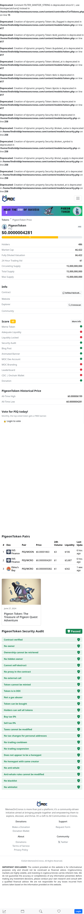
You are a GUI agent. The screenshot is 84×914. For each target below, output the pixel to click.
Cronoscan (75, 305)
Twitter (63, 842)
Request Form (63, 827)
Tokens (5, 219)
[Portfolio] (22, 911)
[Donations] (59, 911)
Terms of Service (21, 845)
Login (78, 911)
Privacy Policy (21, 849)
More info (76, 321)
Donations (21, 842)
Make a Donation (21, 827)
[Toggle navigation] (78, 198)
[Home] (4, 911)
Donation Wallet (21, 830)
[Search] (40, 911)
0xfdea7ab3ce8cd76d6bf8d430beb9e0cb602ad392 (72, 293)
